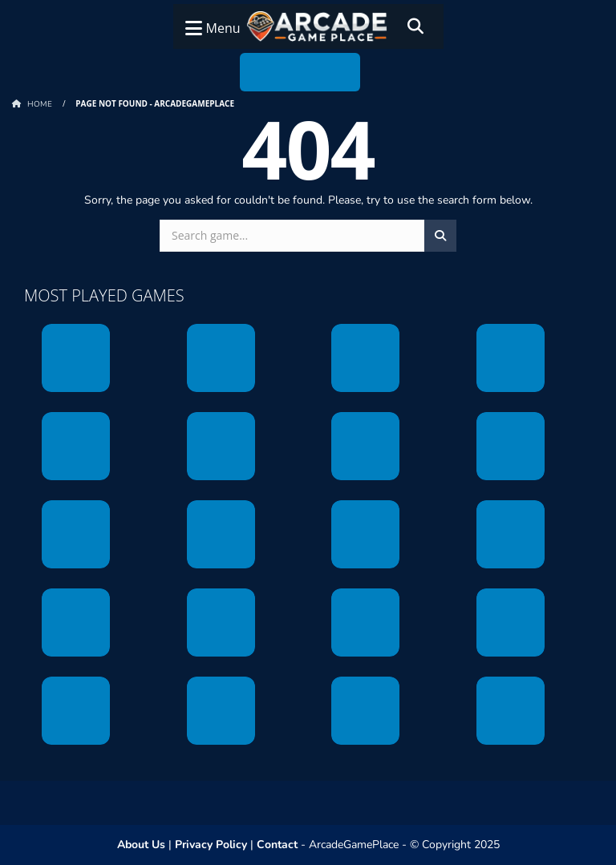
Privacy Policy (211, 844)
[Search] (415, 26)
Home (40, 104)
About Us (141, 844)
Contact (277, 844)
